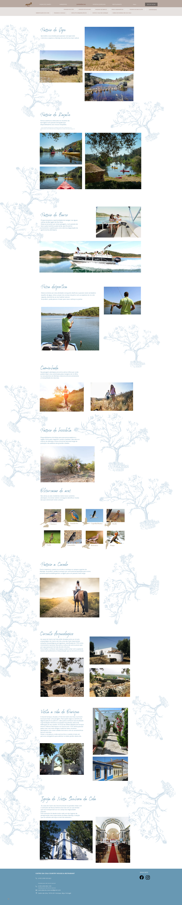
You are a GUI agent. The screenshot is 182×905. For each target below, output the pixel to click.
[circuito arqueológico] (79, 13)
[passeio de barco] (101, 9)
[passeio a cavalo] (59, 13)
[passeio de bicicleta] (136, 9)
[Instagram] (148, 877)
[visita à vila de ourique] (100, 13)
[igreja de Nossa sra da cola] (121, 13)
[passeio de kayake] (84, 9)
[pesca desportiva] (117, 9)
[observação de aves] (42, 13)
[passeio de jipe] (68, 9)
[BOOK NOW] (151, 4)
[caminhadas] (153, 9)
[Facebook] (141, 877)
